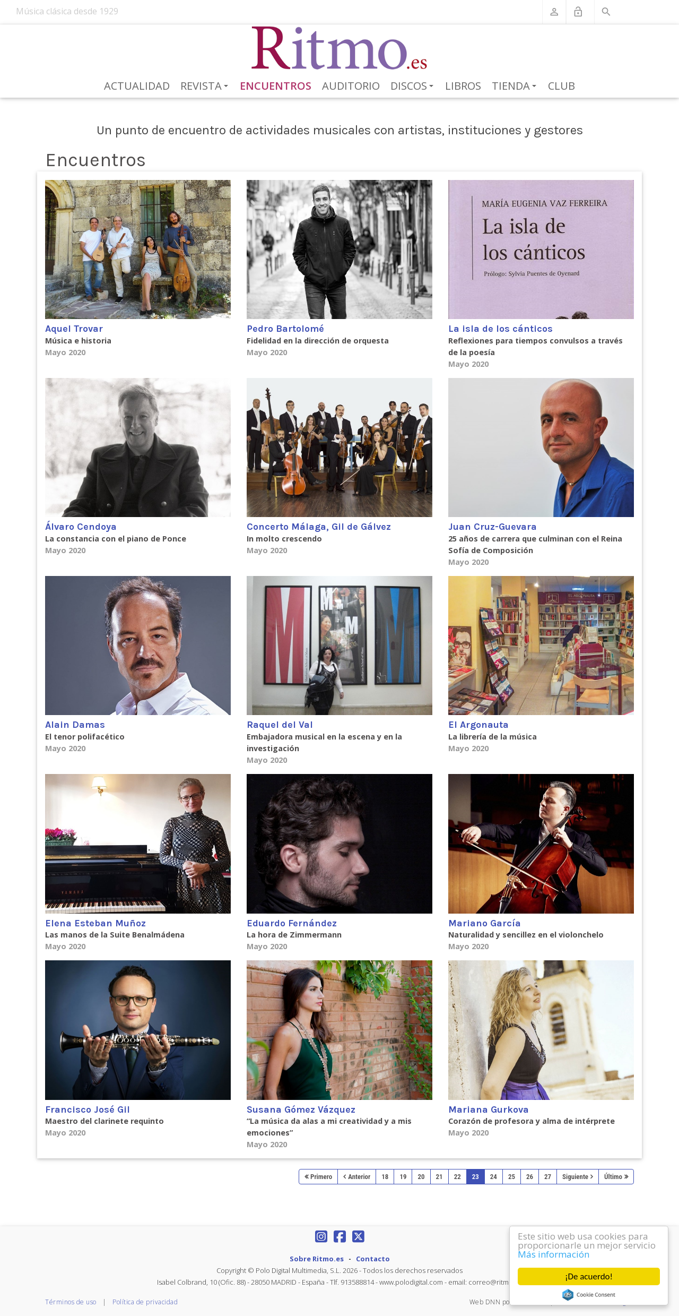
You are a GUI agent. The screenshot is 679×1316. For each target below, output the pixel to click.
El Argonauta (478, 724)
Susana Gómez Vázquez (301, 1109)
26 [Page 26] (529, 1177)
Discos (413, 86)
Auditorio (351, 86)
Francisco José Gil (87, 1109)
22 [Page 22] (457, 1177)
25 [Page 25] (511, 1177)
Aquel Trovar (74, 328)
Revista (206, 86)
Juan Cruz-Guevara (492, 526)
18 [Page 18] (384, 1177)
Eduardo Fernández (292, 923)
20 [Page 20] (420, 1177)
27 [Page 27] (547, 1177)
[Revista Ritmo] (339, 48)
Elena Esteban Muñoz (95, 923)
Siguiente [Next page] (575, 1177)
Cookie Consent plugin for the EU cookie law (588, 1295)
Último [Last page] (613, 1177)
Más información (553, 1254)
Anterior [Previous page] (359, 1177)
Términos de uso (71, 1301)
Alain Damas (75, 724)
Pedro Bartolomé (285, 328)
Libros (463, 86)
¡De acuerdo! (589, 1276)
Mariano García (484, 923)
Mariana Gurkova (488, 1109)
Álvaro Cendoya (81, 526)
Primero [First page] (321, 1177)
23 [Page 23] (475, 1177)
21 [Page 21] (439, 1177)
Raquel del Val (280, 724)
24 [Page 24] (493, 1177)
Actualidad (137, 86)
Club (561, 86)
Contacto (373, 1258)
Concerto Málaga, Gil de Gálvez (319, 526)
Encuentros (275, 86)
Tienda (516, 86)
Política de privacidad (145, 1301)
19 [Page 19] (402, 1177)
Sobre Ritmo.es (317, 1258)
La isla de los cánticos (500, 328)
